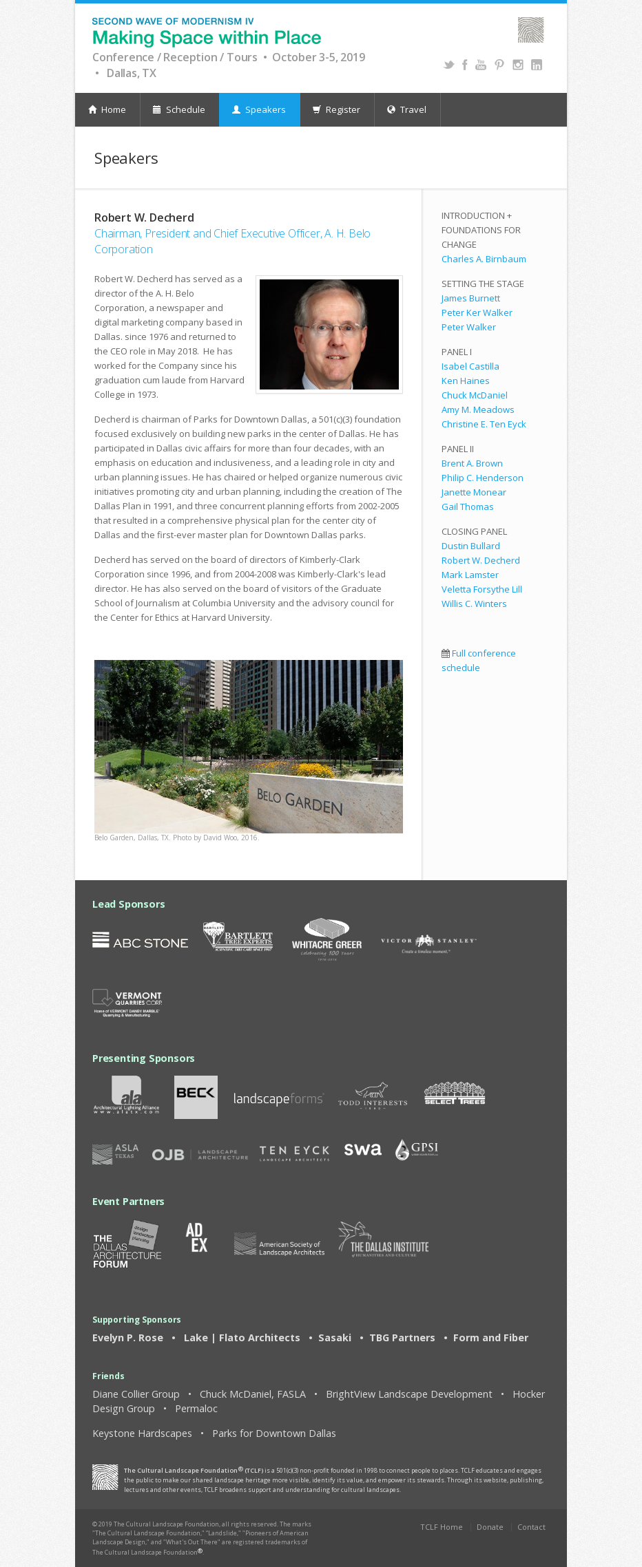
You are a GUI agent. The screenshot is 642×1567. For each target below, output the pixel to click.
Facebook (464, 64)
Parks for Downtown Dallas (274, 1433)
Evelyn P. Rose (127, 1337)
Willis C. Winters (474, 603)
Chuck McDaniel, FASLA (253, 1393)
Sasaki (334, 1337)
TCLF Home (441, 1527)
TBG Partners (402, 1337)
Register (336, 109)
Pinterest (499, 64)
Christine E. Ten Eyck (484, 424)
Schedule (179, 109)
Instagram (517, 64)
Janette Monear (474, 492)
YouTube (480, 64)
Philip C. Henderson (483, 477)
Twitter (448, 64)
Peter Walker (469, 327)
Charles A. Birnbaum (484, 259)
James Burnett (471, 298)
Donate (490, 1527)
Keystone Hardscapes (142, 1433)
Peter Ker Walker (477, 312)
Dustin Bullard (471, 546)
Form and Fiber (489, 1337)
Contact (531, 1527)
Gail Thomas (468, 506)
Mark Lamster (470, 574)
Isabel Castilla (470, 366)
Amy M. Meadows (478, 409)
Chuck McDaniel (475, 395)
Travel (406, 109)
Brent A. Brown (472, 463)
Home (107, 109)
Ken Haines (466, 380)
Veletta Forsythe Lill (482, 589)
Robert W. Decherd (481, 560)
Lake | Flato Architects (242, 1337)
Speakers (259, 109)
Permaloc (196, 1408)
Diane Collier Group (136, 1393)
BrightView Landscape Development (409, 1393)
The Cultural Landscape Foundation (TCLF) (193, 1470)
